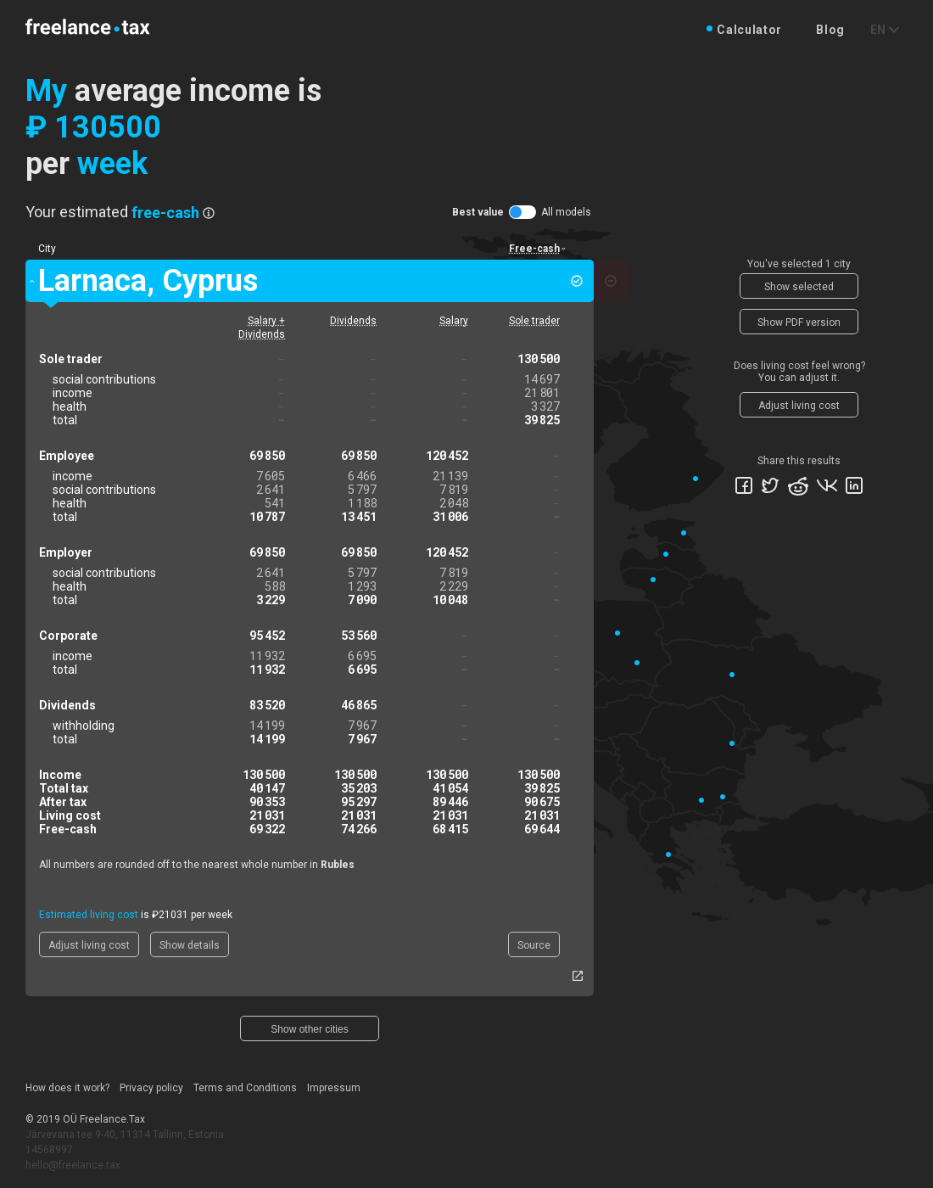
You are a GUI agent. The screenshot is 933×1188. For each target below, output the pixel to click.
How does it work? (67, 1088)
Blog (830, 29)
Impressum (333, 1088)
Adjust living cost (89, 945)
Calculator (749, 29)
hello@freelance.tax (72, 1165)
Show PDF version (799, 322)
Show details (189, 945)
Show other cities (309, 1029)
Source (533, 945)
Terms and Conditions (245, 1088)
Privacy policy (151, 1088)
